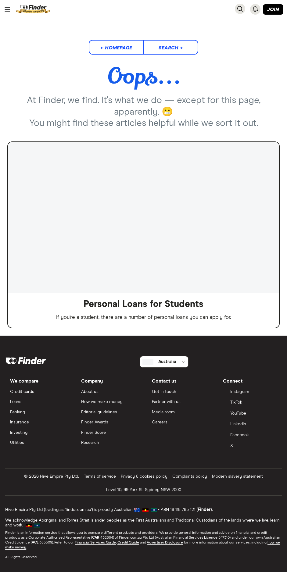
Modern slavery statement (237, 478)
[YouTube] (250, 415)
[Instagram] (250, 393)
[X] (250, 447)
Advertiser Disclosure (165, 544)
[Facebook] (250, 436)
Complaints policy (189, 478)
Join (273, 9)
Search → (171, 47)
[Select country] (164, 363)
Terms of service (100, 478)
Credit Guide (128, 544)
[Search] (240, 9)
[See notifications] (255, 9)
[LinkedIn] (250, 426)
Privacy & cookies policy (144, 478)
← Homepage (116, 47)
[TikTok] (250, 404)
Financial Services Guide (95, 544)
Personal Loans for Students (143, 303)
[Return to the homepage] (33, 9)
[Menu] (7, 9)
